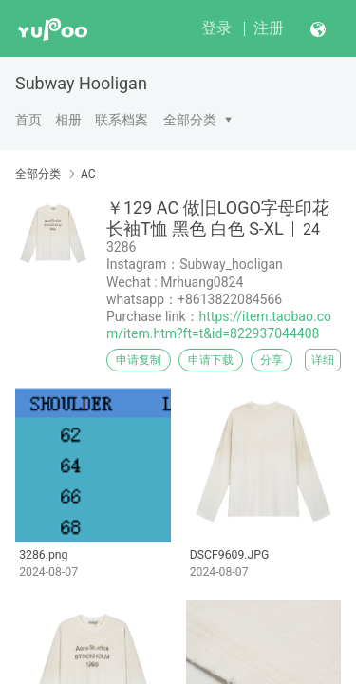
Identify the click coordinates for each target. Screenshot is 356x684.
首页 (28, 119)
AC (88, 173)
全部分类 (189, 119)
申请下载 (211, 360)
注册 (268, 28)
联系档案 (121, 119)
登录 (216, 28)
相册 (68, 119)
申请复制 (138, 360)
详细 (322, 360)
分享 (271, 360)
